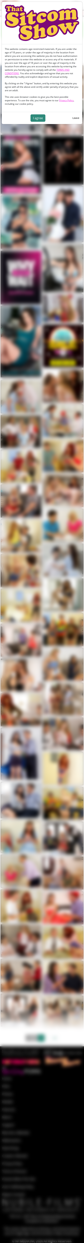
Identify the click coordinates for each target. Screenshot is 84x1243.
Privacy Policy (66, 100)
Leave (75, 118)
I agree (38, 118)
